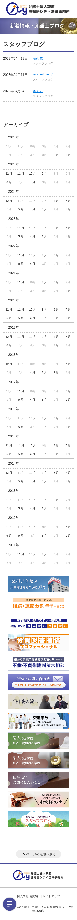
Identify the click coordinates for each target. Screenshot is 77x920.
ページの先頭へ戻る (41, 854)
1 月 (68, 155)
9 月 (44, 173)
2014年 (13, 463)
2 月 (56, 155)
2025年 (13, 164)
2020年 (13, 300)
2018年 (13, 355)
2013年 (13, 490)
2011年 (13, 545)
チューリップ (43, 75)
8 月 (56, 200)
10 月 (32, 173)
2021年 (13, 273)
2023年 (13, 219)
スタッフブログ (43, 63)
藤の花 (38, 58)
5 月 (20, 209)
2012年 (13, 518)
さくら (38, 91)
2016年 (13, 409)
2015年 (13, 436)
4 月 (32, 182)
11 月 (20, 173)
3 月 (44, 209)
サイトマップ (51, 896)
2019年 (13, 327)
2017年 (13, 382)
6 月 (9, 182)
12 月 (9, 173)
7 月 (68, 200)
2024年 (13, 191)
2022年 (13, 246)
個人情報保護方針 (28, 896)
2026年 (13, 137)
